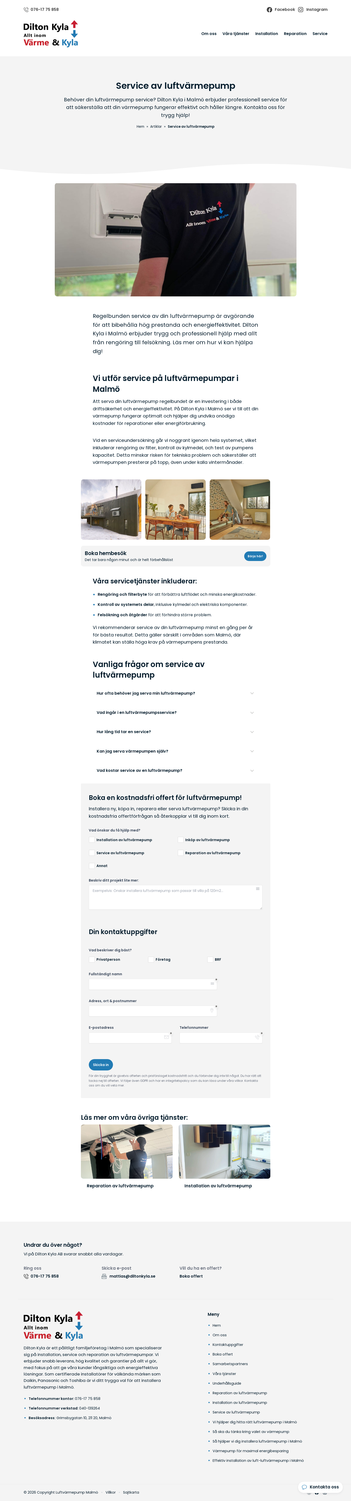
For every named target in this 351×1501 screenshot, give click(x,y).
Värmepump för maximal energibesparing (251, 1450)
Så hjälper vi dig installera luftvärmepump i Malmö (257, 1441)
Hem (217, 1325)
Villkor (111, 1492)
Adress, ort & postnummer (113, 1001)
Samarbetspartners (230, 1363)
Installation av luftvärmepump (240, 1402)
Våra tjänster (235, 33)
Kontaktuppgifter (228, 1344)
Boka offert (191, 1276)
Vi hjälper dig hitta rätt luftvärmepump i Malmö (255, 1422)
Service (320, 33)
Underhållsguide (227, 1383)
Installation (266, 33)
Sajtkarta (131, 1492)
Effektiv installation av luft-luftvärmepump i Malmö (258, 1460)
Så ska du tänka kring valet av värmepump (251, 1431)
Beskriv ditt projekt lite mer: (114, 880)
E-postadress (101, 1027)
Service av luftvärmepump (236, 1412)
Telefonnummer (194, 1027)
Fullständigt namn (105, 974)
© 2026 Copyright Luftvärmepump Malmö (61, 1492)
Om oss (209, 33)
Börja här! (255, 556)
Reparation (295, 33)
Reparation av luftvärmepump (240, 1393)
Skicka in (101, 1064)
